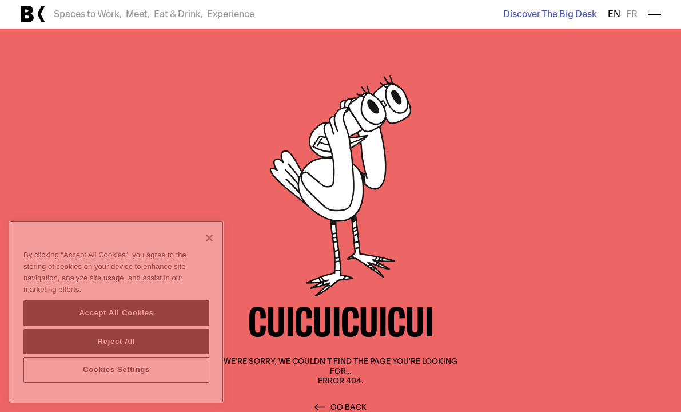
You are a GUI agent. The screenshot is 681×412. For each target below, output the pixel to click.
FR (632, 14)
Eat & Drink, (178, 14)
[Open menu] (654, 15)
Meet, (138, 14)
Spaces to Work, (88, 14)
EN (614, 14)
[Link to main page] (32, 14)
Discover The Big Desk (550, 14)
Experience (230, 14)
